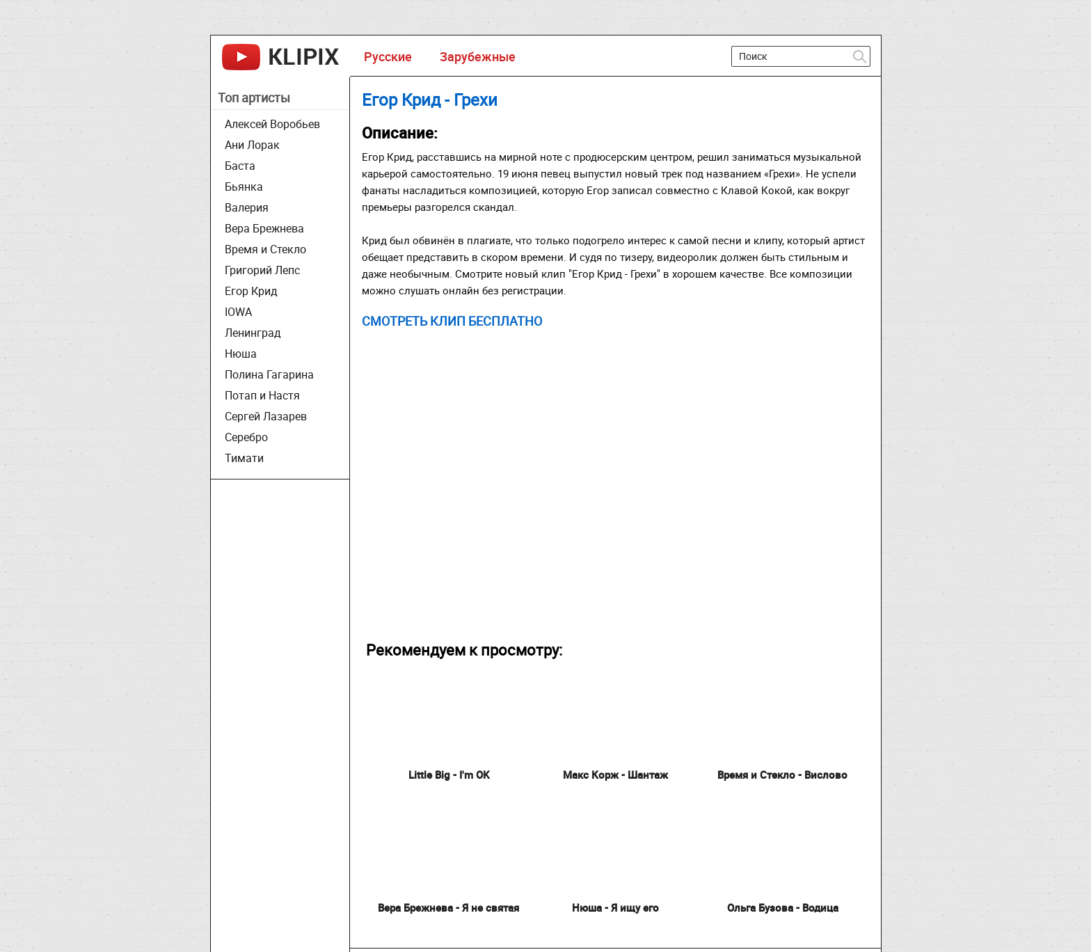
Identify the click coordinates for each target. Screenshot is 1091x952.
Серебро (246, 437)
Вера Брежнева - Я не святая (448, 907)
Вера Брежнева (264, 228)
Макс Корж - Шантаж (615, 775)
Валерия (247, 207)
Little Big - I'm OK (448, 775)
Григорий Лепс (262, 270)
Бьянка (244, 186)
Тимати (244, 458)
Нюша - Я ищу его (615, 907)
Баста (240, 165)
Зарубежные (478, 56)
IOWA (238, 311)
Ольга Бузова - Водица (782, 907)
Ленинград (253, 332)
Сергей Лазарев (266, 416)
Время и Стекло (265, 249)
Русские (388, 56)
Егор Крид (251, 291)
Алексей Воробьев (272, 124)
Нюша (241, 353)
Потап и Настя (262, 395)
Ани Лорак (252, 144)
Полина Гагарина (269, 374)
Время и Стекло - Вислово (782, 775)
